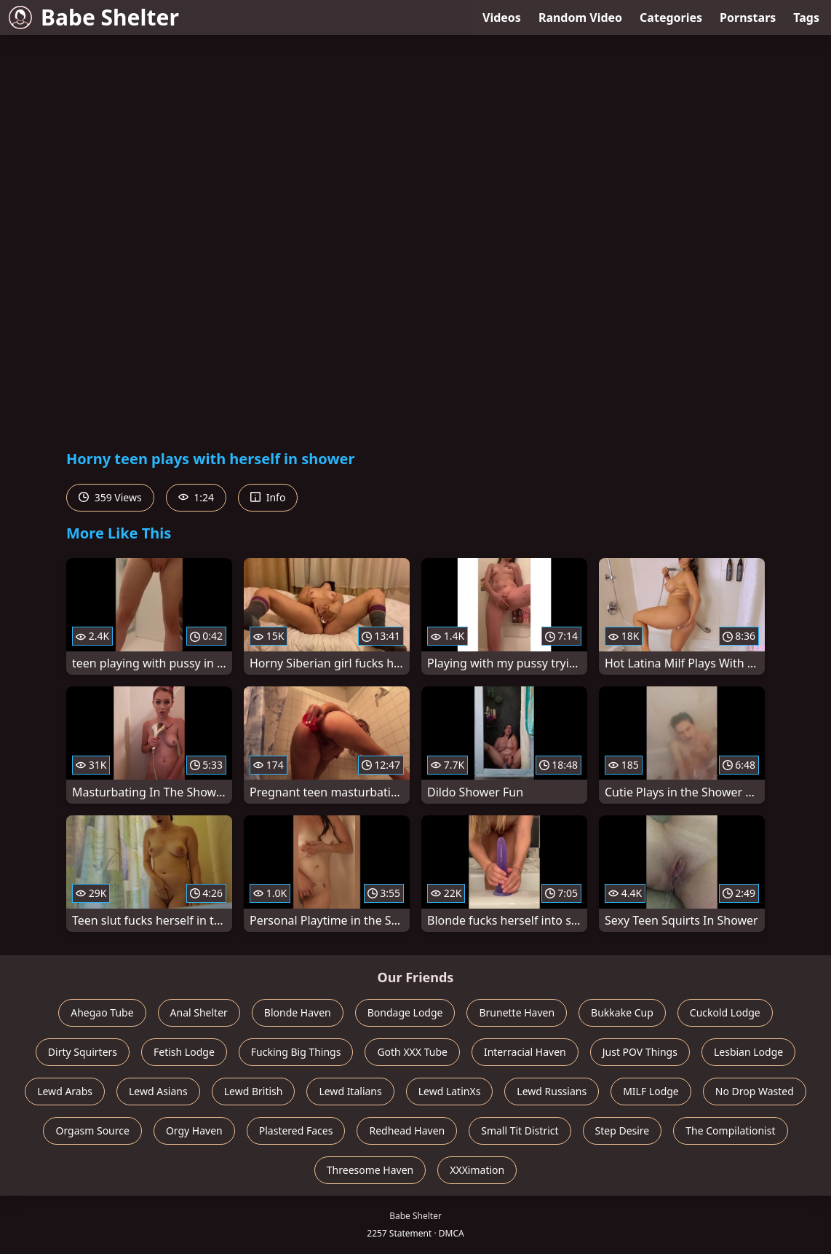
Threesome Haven (370, 1170)
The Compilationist (730, 1130)
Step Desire (622, 1130)
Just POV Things (640, 1052)
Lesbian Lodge (748, 1052)
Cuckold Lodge (725, 1012)
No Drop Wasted (754, 1091)
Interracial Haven (525, 1052)
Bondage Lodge (405, 1012)
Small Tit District (519, 1130)
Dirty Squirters (82, 1052)
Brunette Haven (516, 1012)
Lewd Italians (350, 1091)
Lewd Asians (158, 1091)
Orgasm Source (92, 1130)
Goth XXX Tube (412, 1052)
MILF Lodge (651, 1091)
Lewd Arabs (64, 1091)
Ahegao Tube (102, 1012)
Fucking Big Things (296, 1052)
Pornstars (748, 17)
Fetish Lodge (184, 1052)
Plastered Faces (296, 1130)
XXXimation (477, 1170)
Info (267, 497)
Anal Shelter (199, 1012)
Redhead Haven (407, 1130)
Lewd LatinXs (449, 1091)
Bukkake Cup (622, 1012)
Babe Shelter (94, 17)
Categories (671, 17)
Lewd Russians (552, 1091)
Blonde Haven (297, 1012)
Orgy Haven (194, 1130)
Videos (501, 17)
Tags (806, 17)
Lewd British (253, 1091)
